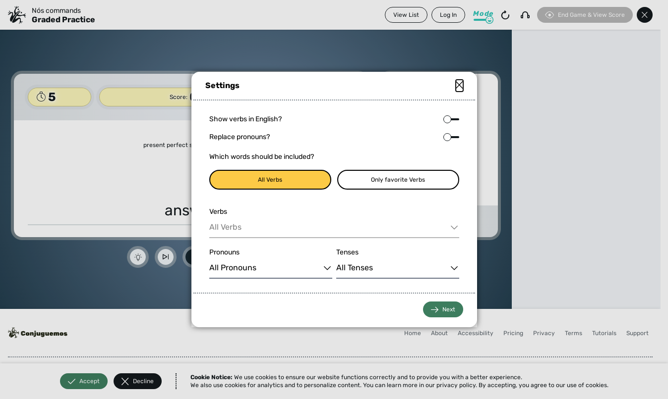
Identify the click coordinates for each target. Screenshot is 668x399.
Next (443, 309)
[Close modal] (459, 86)
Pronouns (224, 252)
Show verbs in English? (245, 119)
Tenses (347, 252)
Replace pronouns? (239, 137)
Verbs (218, 211)
